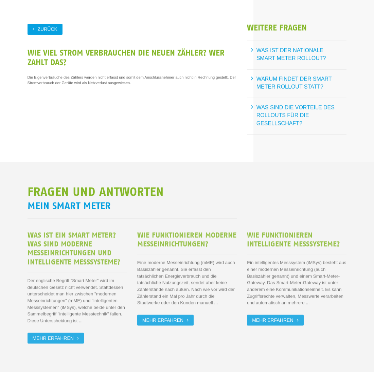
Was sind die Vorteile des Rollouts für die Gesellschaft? (295, 115)
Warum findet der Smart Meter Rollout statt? (294, 83)
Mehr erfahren (53, 337)
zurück (47, 29)
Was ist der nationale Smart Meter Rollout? (291, 54)
